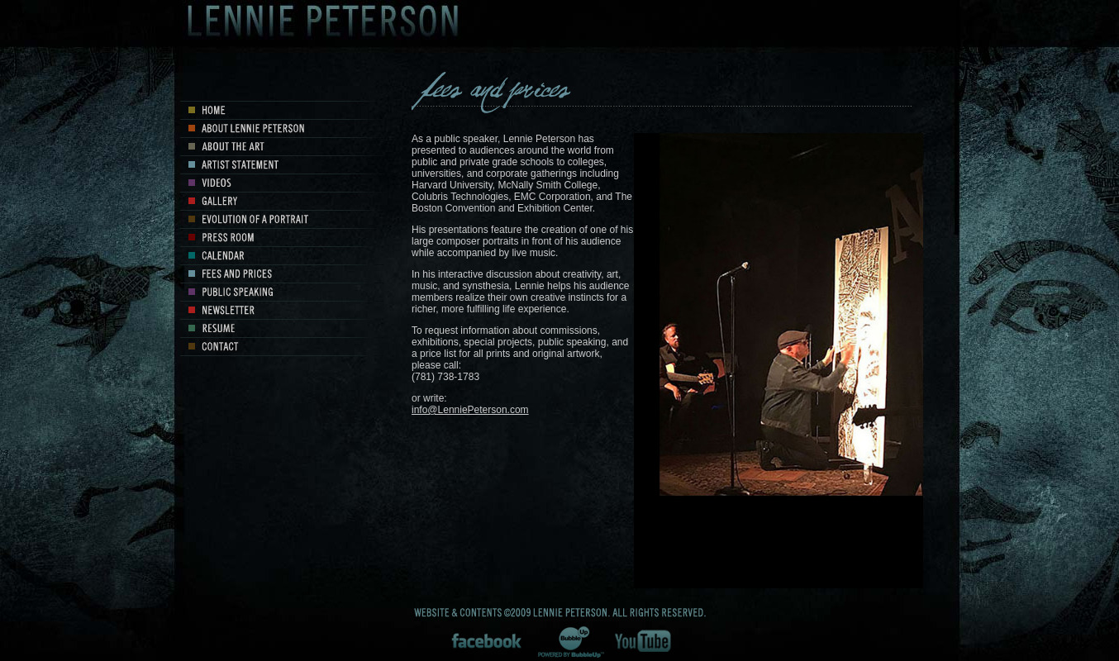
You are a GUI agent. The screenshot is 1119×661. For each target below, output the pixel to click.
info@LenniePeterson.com (470, 410)
